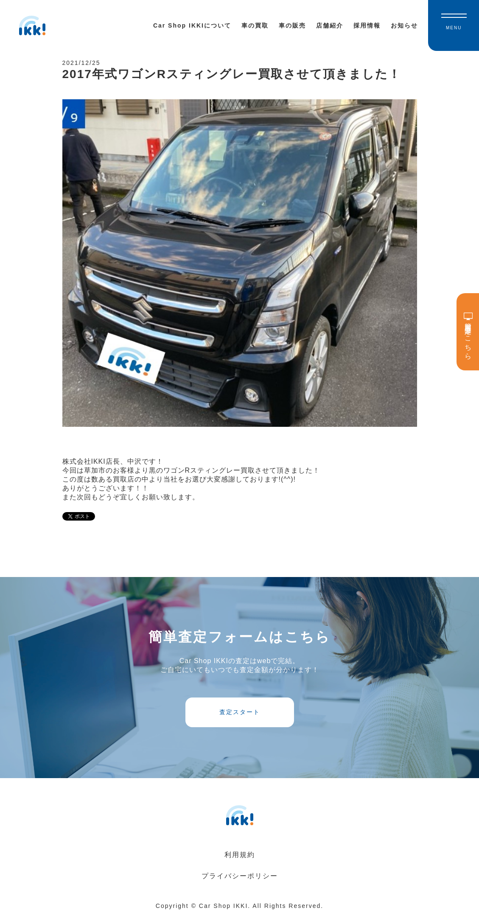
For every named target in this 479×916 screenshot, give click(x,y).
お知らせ (404, 25)
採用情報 (367, 25)
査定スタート (239, 712)
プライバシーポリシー (240, 876)
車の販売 (292, 25)
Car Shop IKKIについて (192, 25)
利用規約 (239, 854)
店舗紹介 (329, 25)
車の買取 (255, 25)
